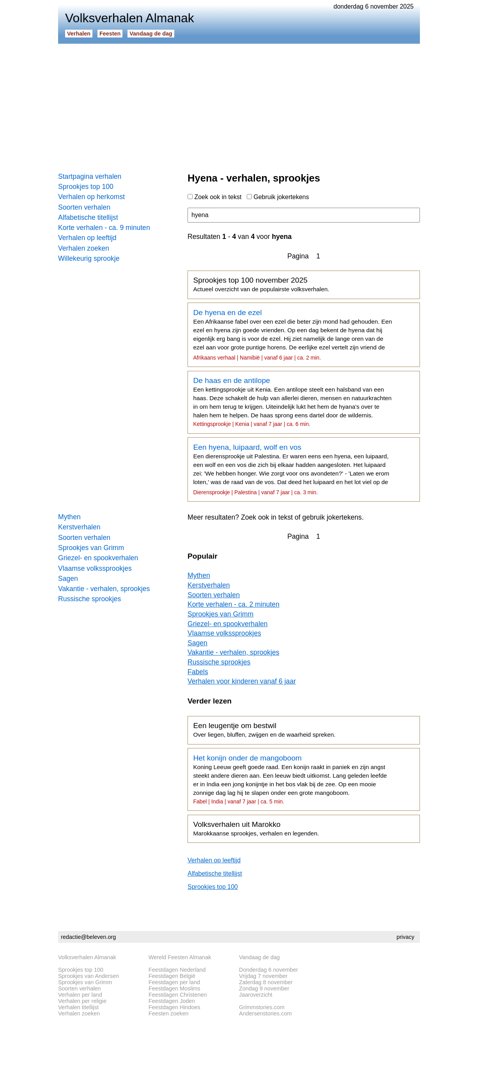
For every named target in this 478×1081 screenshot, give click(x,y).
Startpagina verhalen (89, 176)
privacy (405, 937)
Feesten (109, 33)
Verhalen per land (80, 995)
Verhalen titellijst (78, 1007)
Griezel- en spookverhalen (98, 558)
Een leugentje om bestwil (264, 729)
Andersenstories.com (265, 1013)
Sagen (68, 578)
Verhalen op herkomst (91, 197)
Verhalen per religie (82, 1001)
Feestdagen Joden (172, 1001)
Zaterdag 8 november (266, 982)
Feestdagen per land (174, 982)
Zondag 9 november (264, 988)
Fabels (198, 672)
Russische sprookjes (89, 599)
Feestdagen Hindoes (174, 1007)
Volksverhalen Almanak (87, 957)
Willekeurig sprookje (88, 258)
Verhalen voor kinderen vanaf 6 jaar (242, 681)
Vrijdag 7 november (263, 976)
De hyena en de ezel (292, 334)
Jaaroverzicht (256, 995)
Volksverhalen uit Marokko (256, 828)
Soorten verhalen (84, 207)
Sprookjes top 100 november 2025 (261, 284)
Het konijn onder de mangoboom (292, 779)
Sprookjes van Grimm (91, 548)
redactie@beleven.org (88, 937)
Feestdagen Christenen (178, 995)
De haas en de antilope (292, 401)
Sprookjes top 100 (85, 187)
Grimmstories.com (262, 1007)
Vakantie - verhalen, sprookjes (104, 589)
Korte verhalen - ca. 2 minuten (234, 604)
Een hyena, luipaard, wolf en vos (292, 469)
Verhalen (78, 33)
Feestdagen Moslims (174, 988)
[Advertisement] (239, 105)
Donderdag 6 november (268, 970)
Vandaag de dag (150, 33)
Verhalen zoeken (83, 248)
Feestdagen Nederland (177, 970)
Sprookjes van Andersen (88, 976)
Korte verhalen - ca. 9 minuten (104, 228)
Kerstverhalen (79, 527)
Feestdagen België (172, 976)
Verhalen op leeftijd (87, 238)
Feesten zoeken (168, 1013)
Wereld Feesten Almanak (180, 957)
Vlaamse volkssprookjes (95, 568)
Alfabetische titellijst (88, 217)
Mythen (69, 517)
